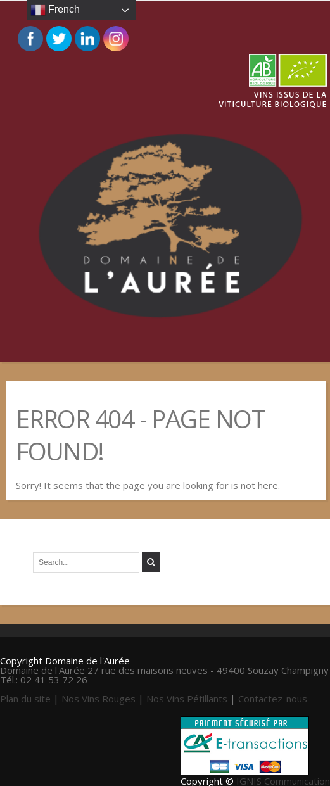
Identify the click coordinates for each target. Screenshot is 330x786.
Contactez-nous (272, 698)
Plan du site (25, 698)
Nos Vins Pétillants (186, 698)
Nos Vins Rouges (98, 698)
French (55, 10)
